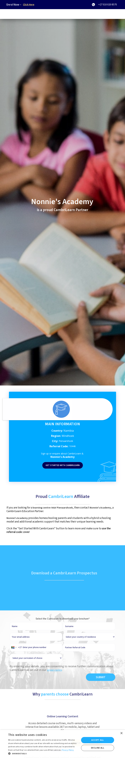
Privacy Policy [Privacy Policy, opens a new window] (68, 750)
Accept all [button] (97, 740)
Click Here (28, 4)
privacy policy (54, 679)
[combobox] (16, 656)
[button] (43, 754)
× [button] (121, 733)
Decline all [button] (97, 747)
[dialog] (62, 744)
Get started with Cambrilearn (63, 465)
